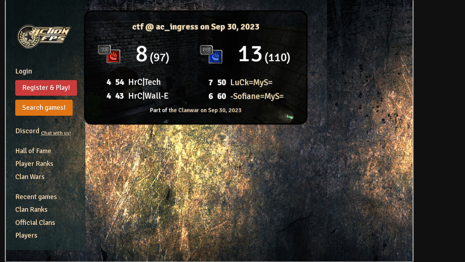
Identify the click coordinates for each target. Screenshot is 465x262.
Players (26, 235)
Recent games (36, 196)
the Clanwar (205, 110)
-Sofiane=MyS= (257, 96)
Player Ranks (34, 163)
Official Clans (35, 222)
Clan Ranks (31, 209)
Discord (43, 131)
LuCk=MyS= (251, 82)
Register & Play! (46, 87)
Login (23, 71)
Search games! (44, 107)
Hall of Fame (33, 151)
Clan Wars (30, 176)
